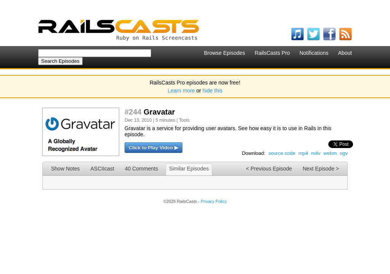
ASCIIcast (102, 169)
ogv (344, 153)
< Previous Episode (269, 169)
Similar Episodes (189, 169)
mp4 (303, 153)
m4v (316, 153)
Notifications (313, 53)
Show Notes (65, 169)
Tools (184, 120)
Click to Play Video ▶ (153, 147)
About (345, 53)
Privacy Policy (214, 201)
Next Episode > (321, 169)
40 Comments (141, 169)
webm (330, 153)
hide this (212, 91)
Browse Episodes (224, 53)
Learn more (181, 91)
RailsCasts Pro (272, 53)
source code (282, 153)
